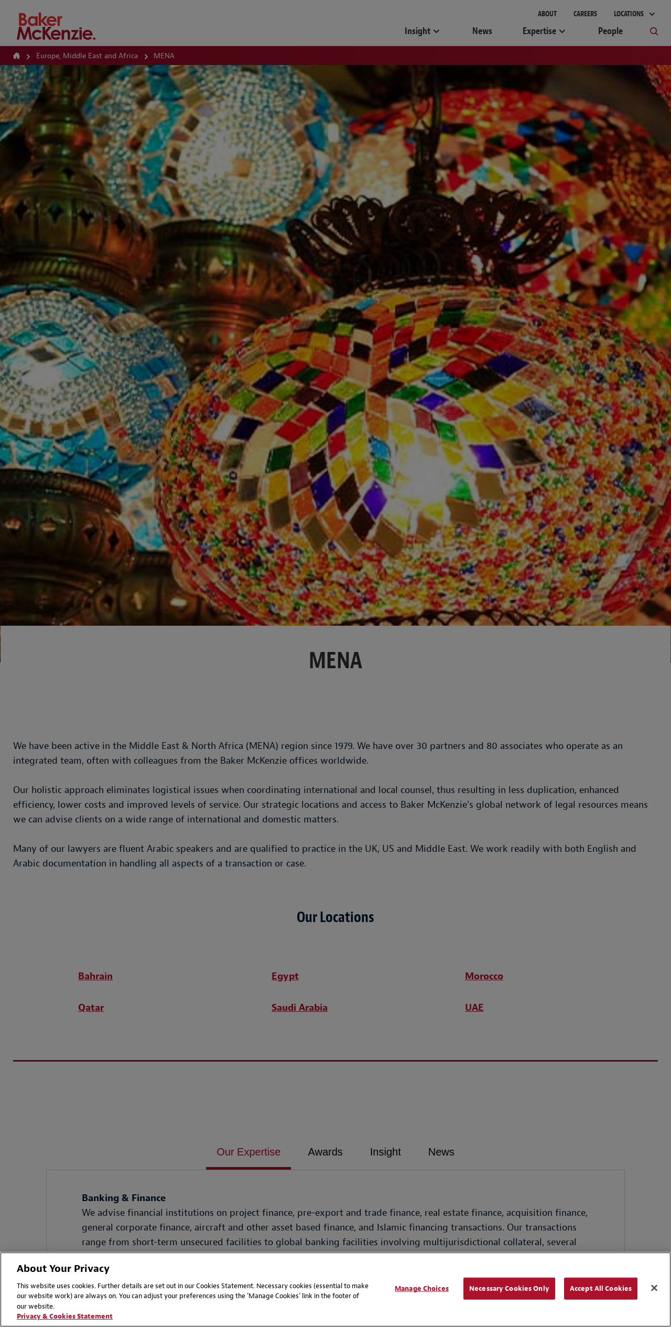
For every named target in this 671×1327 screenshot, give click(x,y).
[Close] (654, 1288)
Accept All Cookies (601, 1288)
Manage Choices (422, 1288)
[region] (335, 1289)
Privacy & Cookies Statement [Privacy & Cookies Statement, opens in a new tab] (65, 1316)
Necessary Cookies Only (509, 1288)
